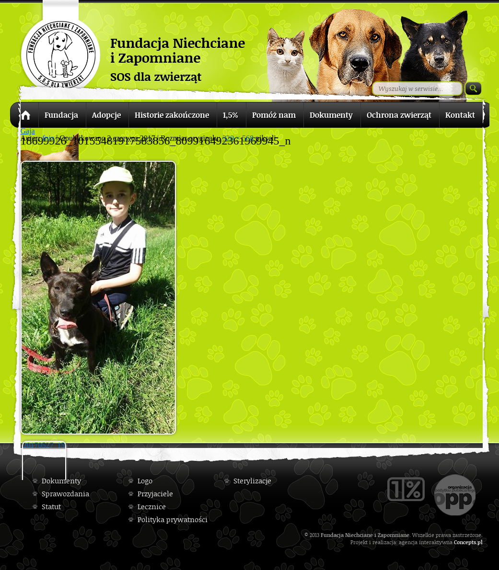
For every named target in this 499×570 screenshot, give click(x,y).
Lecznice (152, 507)
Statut (51, 507)
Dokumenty (61, 481)
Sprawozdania (65, 494)
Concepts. (465, 542)
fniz (48, 138)
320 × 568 (238, 138)
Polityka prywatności (173, 519)
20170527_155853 (44, 445)
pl (480, 542)
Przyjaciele (155, 494)
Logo (145, 481)
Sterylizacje (252, 481)
